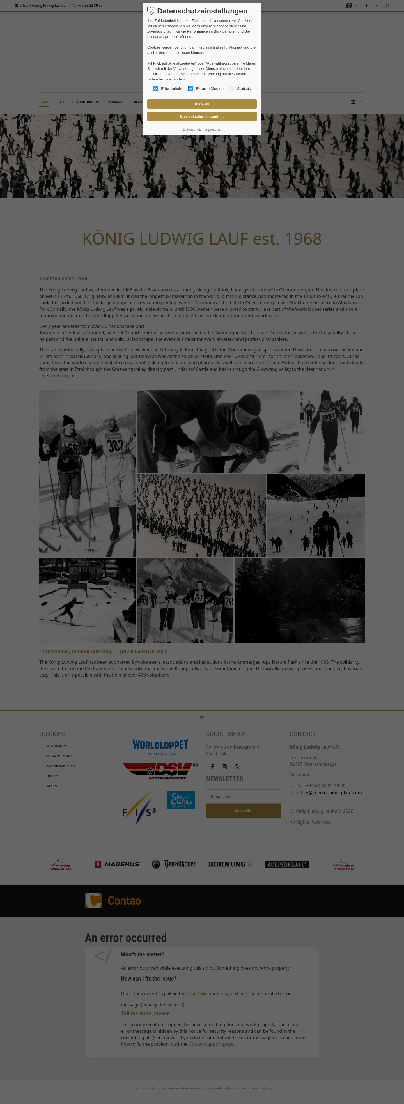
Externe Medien (206, 88)
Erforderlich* (168, 88)
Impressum (212, 130)
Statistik (240, 88)
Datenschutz (192, 130)
